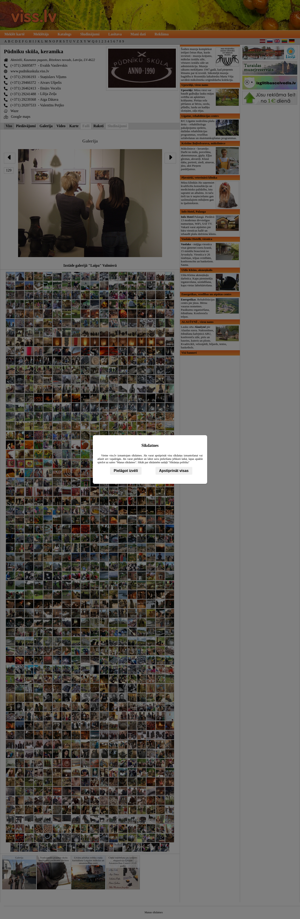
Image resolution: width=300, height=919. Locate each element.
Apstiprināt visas (174, 471)
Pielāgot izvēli (126, 471)
